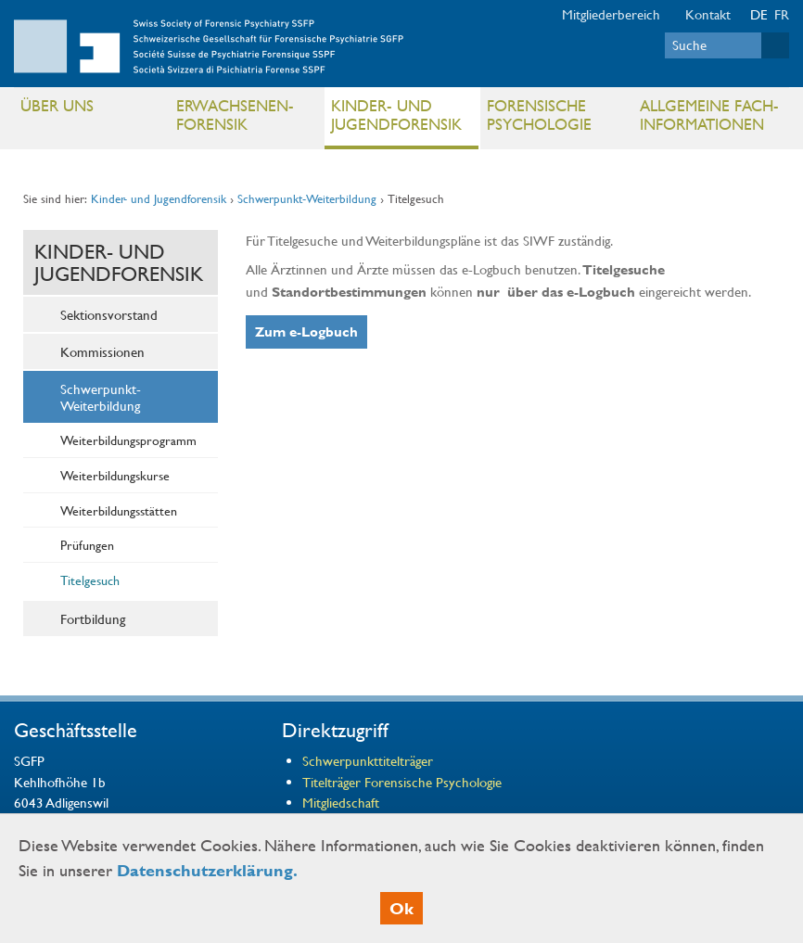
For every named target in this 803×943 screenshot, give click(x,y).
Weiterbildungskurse (115, 474)
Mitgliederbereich (611, 14)
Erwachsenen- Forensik (235, 115)
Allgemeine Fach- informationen (709, 115)
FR (781, 14)
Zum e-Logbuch (306, 331)
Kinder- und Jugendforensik (396, 115)
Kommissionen (102, 351)
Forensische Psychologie (539, 115)
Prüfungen (87, 544)
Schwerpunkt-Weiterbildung (306, 198)
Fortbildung (92, 618)
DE (759, 14)
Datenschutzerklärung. (207, 870)
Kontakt (708, 14)
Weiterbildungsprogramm (128, 439)
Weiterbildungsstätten (118, 510)
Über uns (57, 105)
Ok (401, 908)
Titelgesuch (90, 579)
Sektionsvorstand (109, 314)
